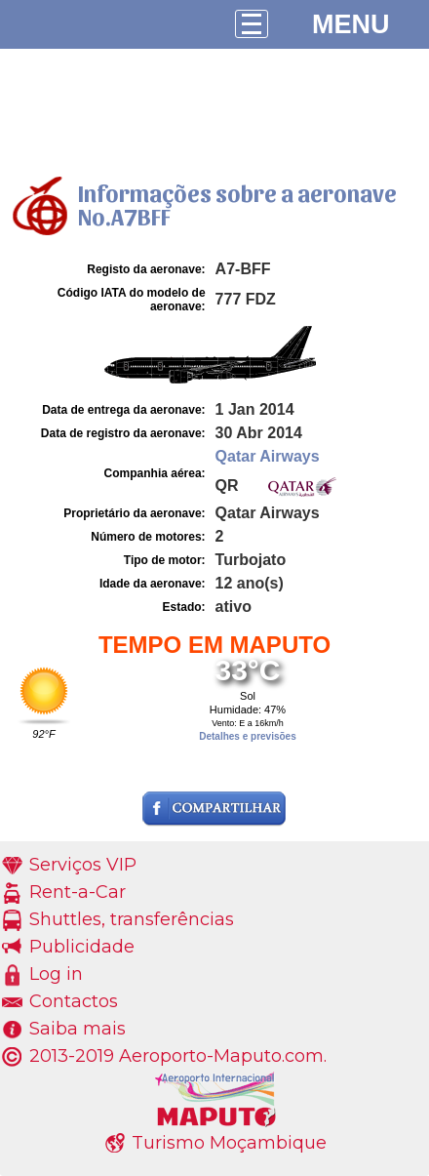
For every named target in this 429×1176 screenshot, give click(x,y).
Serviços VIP (82, 864)
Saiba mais (77, 1028)
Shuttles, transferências (131, 919)
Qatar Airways (267, 456)
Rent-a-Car (77, 892)
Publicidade (82, 946)
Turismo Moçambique (229, 1143)
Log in (56, 974)
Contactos (73, 1001)
